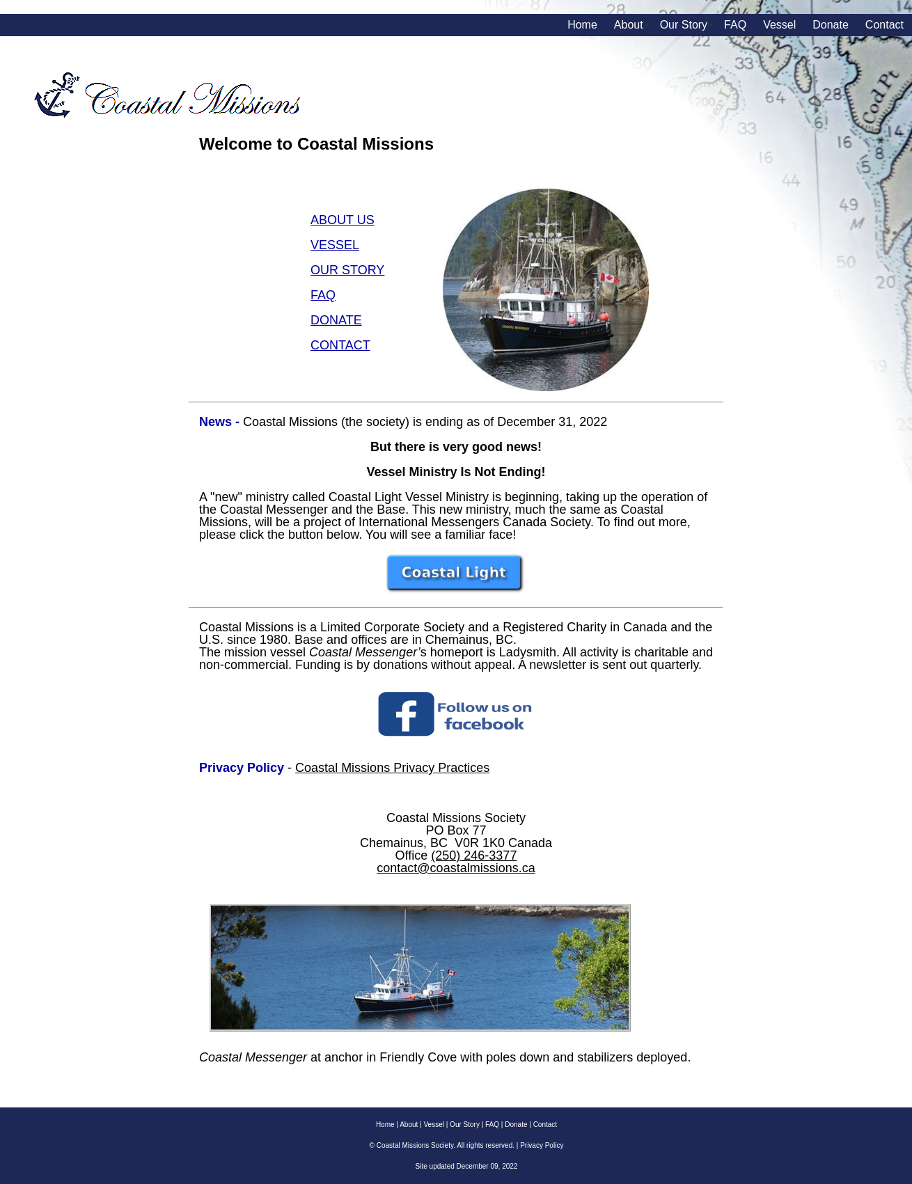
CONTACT (340, 345)
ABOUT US (342, 220)
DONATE (336, 320)
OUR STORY (347, 270)
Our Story (683, 25)
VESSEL (334, 245)
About (628, 25)
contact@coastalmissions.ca (456, 868)
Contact (884, 25)
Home (582, 25)
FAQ (735, 25)
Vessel (779, 25)
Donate (830, 25)
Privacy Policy (541, 1145)
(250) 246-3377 (474, 855)
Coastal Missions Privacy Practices (392, 768)
